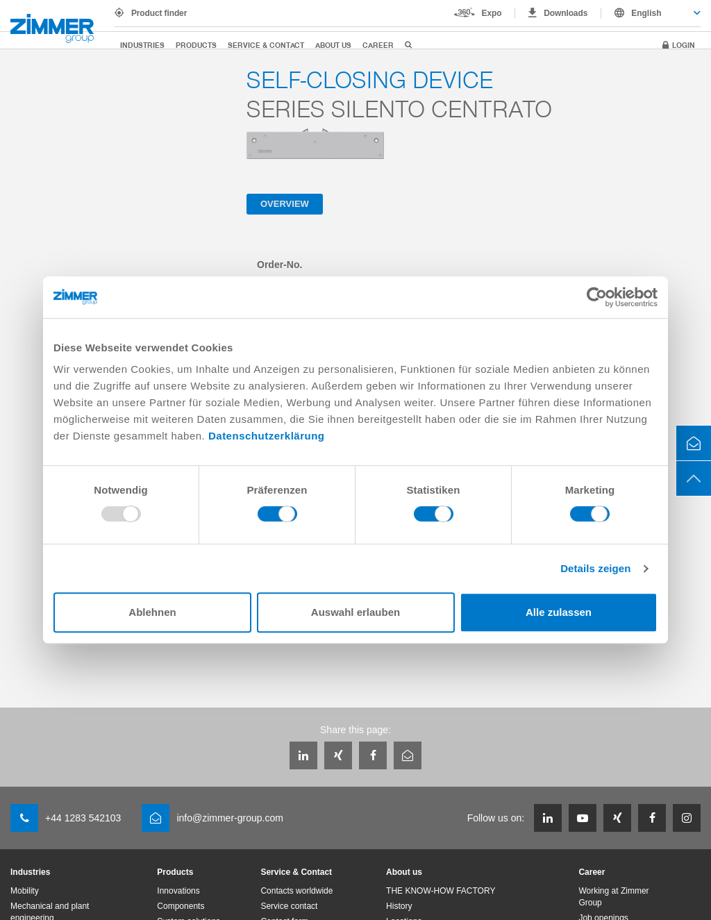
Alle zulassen (559, 612)
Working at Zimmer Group (613, 897)
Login (683, 44)
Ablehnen (152, 612)
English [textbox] (646, 13)
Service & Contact (266, 44)
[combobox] (651, 13)
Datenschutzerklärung (266, 436)
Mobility (24, 891)
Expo (492, 13)
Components (180, 906)
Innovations (178, 891)
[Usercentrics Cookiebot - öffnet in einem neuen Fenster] (597, 297)
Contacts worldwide (296, 891)
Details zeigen (595, 568)
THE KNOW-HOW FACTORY (440, 891)
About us (333, 44)
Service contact (288, 906)
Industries (142, 44)
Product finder (159, 13)
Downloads (565, 13)
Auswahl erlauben (355, 612)
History (399, 906)
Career (378, 44)
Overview (284, 204)
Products (196, 44)
